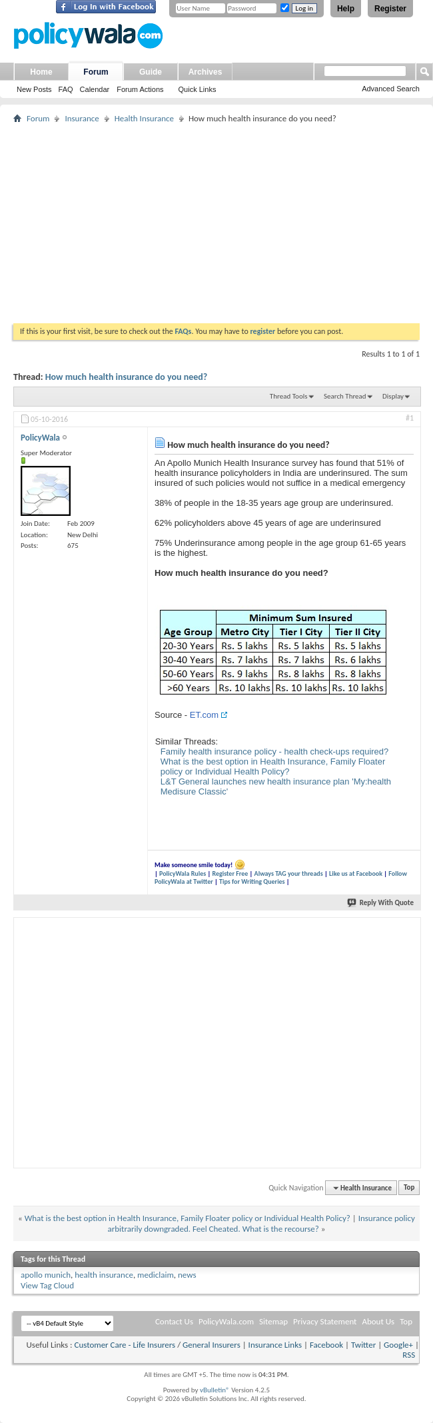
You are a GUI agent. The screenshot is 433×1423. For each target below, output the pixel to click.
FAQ (66, 89)
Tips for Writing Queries (252, 881)
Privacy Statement (324, 1321)
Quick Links (198, 89)
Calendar (95, 89)
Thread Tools (289, 396)
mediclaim (155, 1275)
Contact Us (174, 1321)
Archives (205, 72)
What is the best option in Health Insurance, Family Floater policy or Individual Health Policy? (273, 766)
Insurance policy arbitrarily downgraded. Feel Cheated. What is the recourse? (261, 1223)
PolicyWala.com (226, 1321)
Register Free (230, 873)
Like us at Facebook (355, 873)
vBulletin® (215, 1390)
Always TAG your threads (288, 873)
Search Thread (345, 396)
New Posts (34, 89)
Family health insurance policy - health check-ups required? (275, 751)
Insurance (82, 118)
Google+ (398, 1345)
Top (409, 1188)
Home (41, 72)
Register (390, 8)
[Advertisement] (216, 223)
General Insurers (211, 1345)
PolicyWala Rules (182, 873)
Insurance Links (275, 1345)
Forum (95, 72)
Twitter (363, 1345)
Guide (150, 72)
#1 (410, 418)
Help (345, 8)
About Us (378, 1321)
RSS (408, 1355)
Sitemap (273, 1321)
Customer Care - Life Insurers (124, 1345)
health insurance (104, 1275)
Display (393, 396)
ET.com (204, 715)
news (187, 1275)
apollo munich (46, 1275)
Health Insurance (144, 118)
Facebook (326, 1345)
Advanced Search (391, 89)
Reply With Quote (381, 902)
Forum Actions (140, 89)
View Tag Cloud (47, 1285)
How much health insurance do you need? (126, 377)
